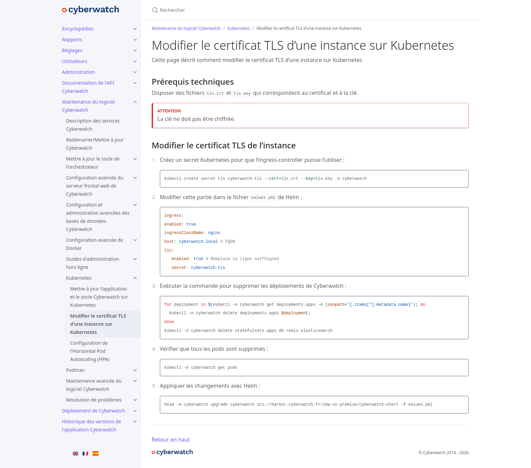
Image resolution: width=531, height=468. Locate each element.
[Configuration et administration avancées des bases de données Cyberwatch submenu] (135, 204)
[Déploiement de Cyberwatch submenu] (135, 410)
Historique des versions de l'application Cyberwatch (91, 425)
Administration (78, 72)
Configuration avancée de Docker (94, 244)
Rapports (72, 39)
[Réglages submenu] (135, 50)
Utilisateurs (74, 61)
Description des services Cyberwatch (93, 125)
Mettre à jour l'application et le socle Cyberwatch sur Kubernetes (99, 296)
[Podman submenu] (135, 370)
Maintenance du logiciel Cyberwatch (88, 106)
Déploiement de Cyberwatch (93, 410)
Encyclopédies (77, 28)
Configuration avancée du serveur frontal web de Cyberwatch (94, 185)
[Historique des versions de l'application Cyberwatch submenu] (135, 421)
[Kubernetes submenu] (135, 278)
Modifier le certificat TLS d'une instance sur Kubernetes (98, 324)
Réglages (72, 50)
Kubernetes (79, 278)
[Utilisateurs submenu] (135, 61)
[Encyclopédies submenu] (135, 28)
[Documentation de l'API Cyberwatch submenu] (135, 83)
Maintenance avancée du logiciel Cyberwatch (94, 385)
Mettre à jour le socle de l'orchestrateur (93, 162)
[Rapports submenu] (135, 39)
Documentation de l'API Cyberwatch (88, 87)
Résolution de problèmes (94, 400)
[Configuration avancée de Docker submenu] (135, 240)
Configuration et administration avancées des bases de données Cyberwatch (98, 216)
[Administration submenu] (135, 72)
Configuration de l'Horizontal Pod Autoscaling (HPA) (89, 351)
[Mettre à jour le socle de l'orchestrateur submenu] (135, 158)
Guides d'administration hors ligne (92, 263)
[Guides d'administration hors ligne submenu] (135, 259)
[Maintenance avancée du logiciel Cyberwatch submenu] (135, 381)
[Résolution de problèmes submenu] (135, 400)
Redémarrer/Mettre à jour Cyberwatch (95, 143)
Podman (75, 370)
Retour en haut (171, 439)
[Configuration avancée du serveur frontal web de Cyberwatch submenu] (135, 177)
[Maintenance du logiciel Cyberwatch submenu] (135, 102)
